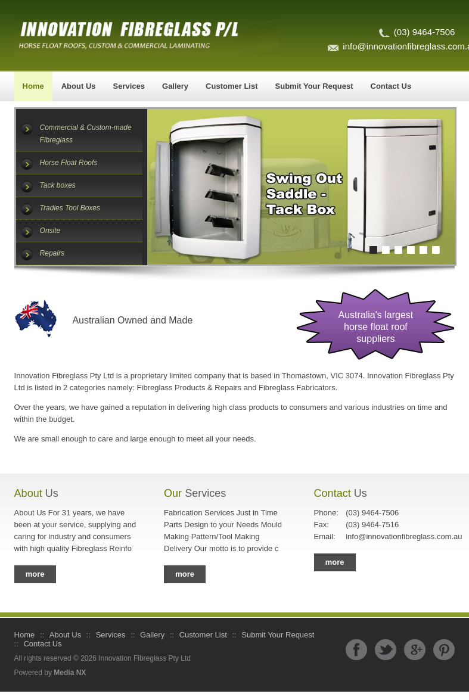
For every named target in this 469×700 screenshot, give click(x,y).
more (35, 574)
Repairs (52, 253)
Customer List (231, 86)
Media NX (70, 672)
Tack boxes (58, 185)
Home (33, 86)
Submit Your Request (314, 86)
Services (129, 86)
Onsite (50, 230)
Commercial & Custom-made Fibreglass (86, 133)
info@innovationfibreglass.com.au (381, 536)
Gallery (175, 86)
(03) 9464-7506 (424, 32)
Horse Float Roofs (69, 162)
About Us (78, 86)
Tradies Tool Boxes (70, 208)
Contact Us (391, 86)
